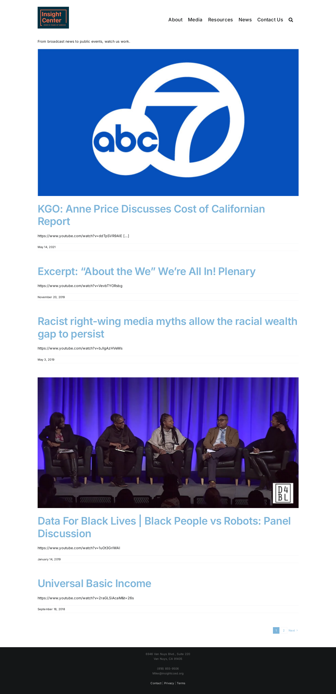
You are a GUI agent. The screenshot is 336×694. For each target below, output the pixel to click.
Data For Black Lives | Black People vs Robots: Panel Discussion (164, 527)
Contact (155, 683)
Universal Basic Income (94, 583)
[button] (291, 19)
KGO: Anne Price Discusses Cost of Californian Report (151, 215)
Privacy (169, 683)
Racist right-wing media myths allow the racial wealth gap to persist (168, 327)
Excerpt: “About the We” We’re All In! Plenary (147, 271)
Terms (181, 683)
